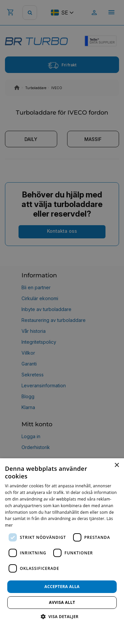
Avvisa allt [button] (62, 602)
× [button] (116, 465)
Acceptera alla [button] (62, 586)
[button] (62, 616)
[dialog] (62, 542)
